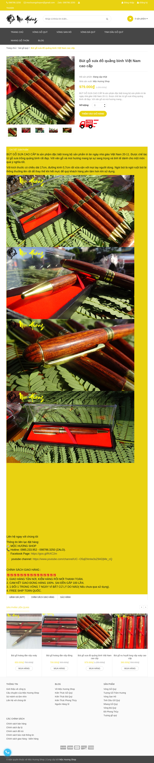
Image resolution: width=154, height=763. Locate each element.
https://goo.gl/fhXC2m (47, 556)
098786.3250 (15, 2)
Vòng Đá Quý (87, 32)
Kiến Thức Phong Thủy (66, 700)
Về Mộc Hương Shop (65, 689)
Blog (41, 40)
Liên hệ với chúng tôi (16, 700)
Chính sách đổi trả (14, 731)
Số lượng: (84, 105)
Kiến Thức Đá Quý (63, 696)
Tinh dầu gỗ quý (113, 32)
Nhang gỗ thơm (20, 40)
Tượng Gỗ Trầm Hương (115, 692)
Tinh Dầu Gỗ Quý (112, 700)
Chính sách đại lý (14, 727)
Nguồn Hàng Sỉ (62, 704)
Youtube (10, 8)
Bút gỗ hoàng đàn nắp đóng (59, 655)
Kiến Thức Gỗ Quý (63, 692)
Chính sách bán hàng (16, 723)
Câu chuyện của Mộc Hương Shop (22, 692)
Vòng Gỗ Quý (40, 32)
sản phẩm (137, 18)
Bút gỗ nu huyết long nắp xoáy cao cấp (130, 656)
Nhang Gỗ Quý (111, 704)
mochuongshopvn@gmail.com (40, 2)
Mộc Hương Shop (101, 81)
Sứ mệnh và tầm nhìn (16, 696)
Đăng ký (142, 2)
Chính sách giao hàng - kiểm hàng (22, 738)
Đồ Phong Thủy (111, 711)
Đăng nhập (128, 2)
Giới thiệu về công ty (16, 689)
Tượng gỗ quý (110, 715)
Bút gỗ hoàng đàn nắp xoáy (24, 655)
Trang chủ (17, 32)
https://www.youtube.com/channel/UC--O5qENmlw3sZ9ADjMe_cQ (76, 562)
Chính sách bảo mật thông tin (20, 734)
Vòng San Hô (64, 32)
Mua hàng (24, 668)
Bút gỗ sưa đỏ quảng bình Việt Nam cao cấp (95, 656)
